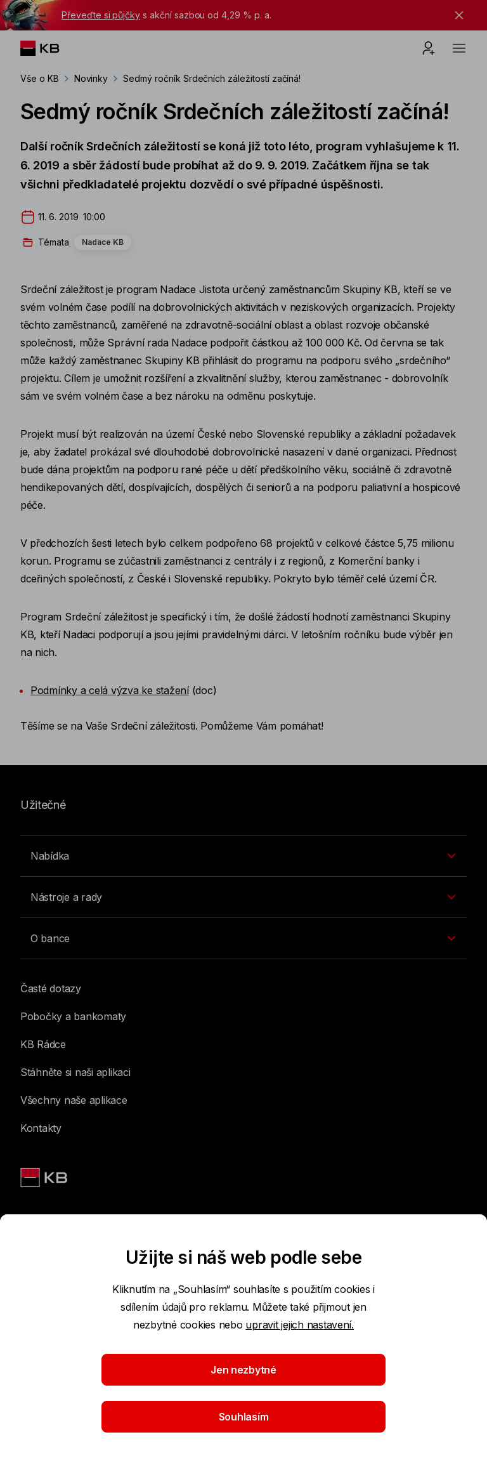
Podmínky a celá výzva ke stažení (109, 690)
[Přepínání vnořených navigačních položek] (243, 856)
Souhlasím (244, 1416)
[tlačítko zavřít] (456, 15)
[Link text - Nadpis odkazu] (45, 1177)
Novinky (91, 78)
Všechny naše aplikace (73, 1100)
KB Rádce (43, 1044)
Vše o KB (39, 78)
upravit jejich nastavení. (299, 1324)
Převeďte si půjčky (101, 15)
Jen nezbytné (243, 1369)
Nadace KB (103, 242)
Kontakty (41, 1128)
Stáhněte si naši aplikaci (75, 1072)
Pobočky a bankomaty (73, 1016)
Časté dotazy (50, 988)
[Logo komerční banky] (49, 48)
